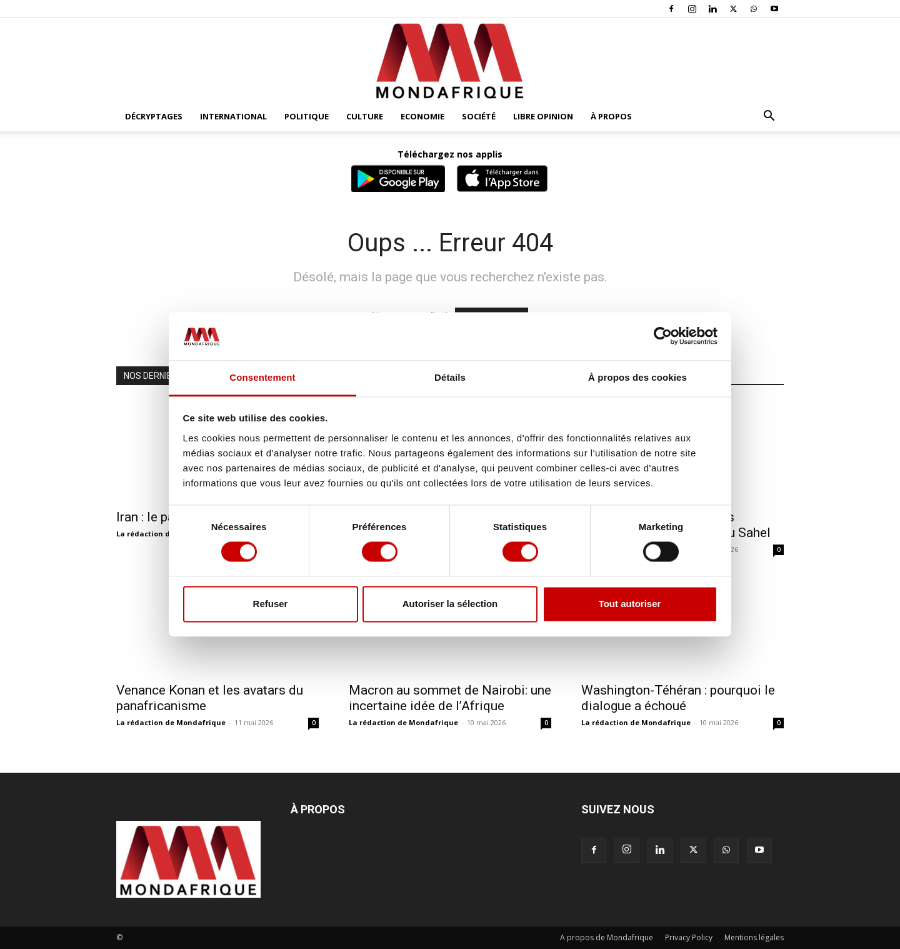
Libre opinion (543, 116)
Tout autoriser (630, 603)
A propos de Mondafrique (606, 937)
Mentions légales (754, 937)
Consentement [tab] (262, 377)
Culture (364, 116)
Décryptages (153, 116)
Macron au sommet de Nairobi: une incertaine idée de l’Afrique (450, 698)
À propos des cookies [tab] (637, 377)
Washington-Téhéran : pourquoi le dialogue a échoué (678, 698)
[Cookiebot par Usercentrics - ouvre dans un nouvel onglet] (663, 336)
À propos (611, 116)
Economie (422, 116)
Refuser (270, 603)
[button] (769, 117)
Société (479, 116)
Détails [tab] (450, 377)
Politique (306, 116)
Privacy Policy (688, 937)
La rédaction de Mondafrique (171, 722)
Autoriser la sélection (450, 603)
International (233, 116)
